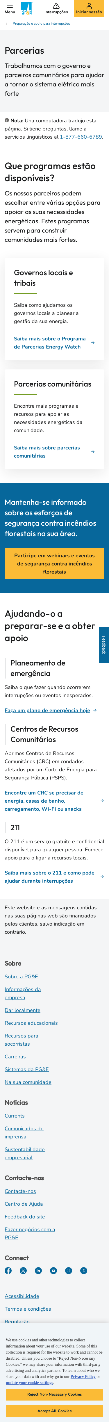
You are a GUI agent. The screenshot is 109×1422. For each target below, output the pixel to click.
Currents (15, 1115)
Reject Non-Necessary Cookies (54, 1394)
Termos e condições (28, 1308)
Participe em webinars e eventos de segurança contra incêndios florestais (54, 563)
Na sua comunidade (28, 1082)
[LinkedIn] (38, 1271)
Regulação (17, 1321)
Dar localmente (22, 1010)
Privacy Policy (83, 1376)
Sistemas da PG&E (27, 1069)
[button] (9, 8)
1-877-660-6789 (81, 136)
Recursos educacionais (31, 1023)
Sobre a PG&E (21, 976)
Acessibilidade (22, 1296)
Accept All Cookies (54, 1411)
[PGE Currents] (84, 1271)
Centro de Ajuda (24, 1203)
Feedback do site (25, 1216)
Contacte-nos (20, 1191)
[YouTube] (53, 1271)
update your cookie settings (29, 1383)
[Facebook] (8, 1271)
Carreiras (15, 1056)
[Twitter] (23, 1271)
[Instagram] (69, 1271)
